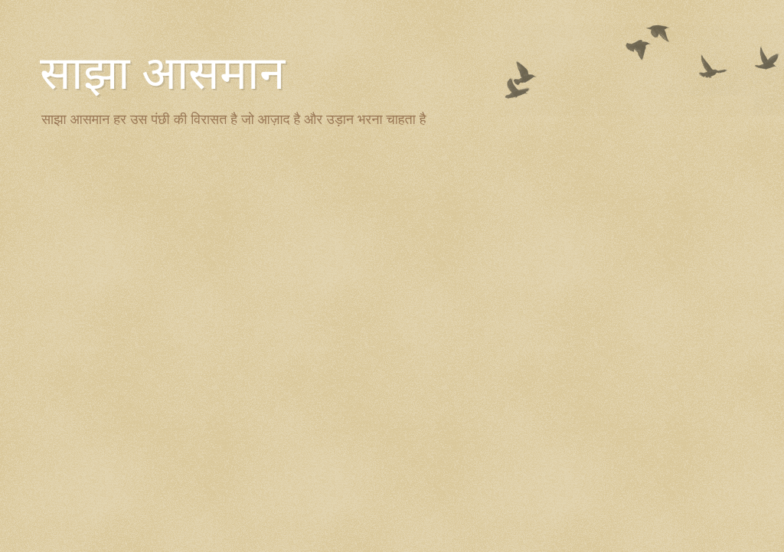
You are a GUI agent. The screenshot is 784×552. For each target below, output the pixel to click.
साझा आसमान (162, 73)
